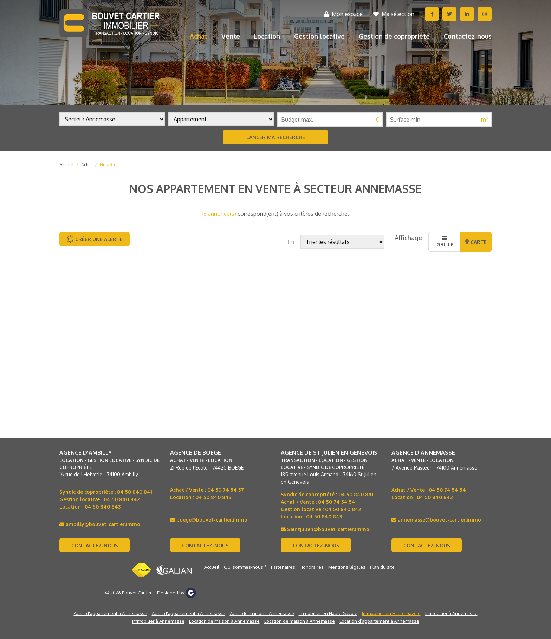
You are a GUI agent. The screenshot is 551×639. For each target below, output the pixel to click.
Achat (198, 36)
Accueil (66, 164)
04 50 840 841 (134, 492)
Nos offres (109, 164)
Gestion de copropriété (394, 36)
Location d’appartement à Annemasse (379, 621)
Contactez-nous (468, 36)
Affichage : (410, 237)
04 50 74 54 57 (225, 490)
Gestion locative (319, 36)
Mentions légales (346, 567)
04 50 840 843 (103, 507)
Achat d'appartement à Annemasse (110, 613)
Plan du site (382, 567)
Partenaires (283, 567)
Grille (444, 241)
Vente (230, 36)
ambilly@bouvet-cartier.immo (99, 524)
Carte (476, 242)
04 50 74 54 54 (336, 502)
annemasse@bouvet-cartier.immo (436, 520)
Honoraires (312, 567)
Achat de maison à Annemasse (262, 613)
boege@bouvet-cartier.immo (208, 520)
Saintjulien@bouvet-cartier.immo (325, 529)
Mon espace (343, 14)
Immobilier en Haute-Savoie (328, 613)
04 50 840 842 (122, 499)
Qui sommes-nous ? (245, 567)
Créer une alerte (95, 239)
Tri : (291, 242)
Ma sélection (393, 14)
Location (267, 36)
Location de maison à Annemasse (224, 621)
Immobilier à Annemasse (451, 613)
